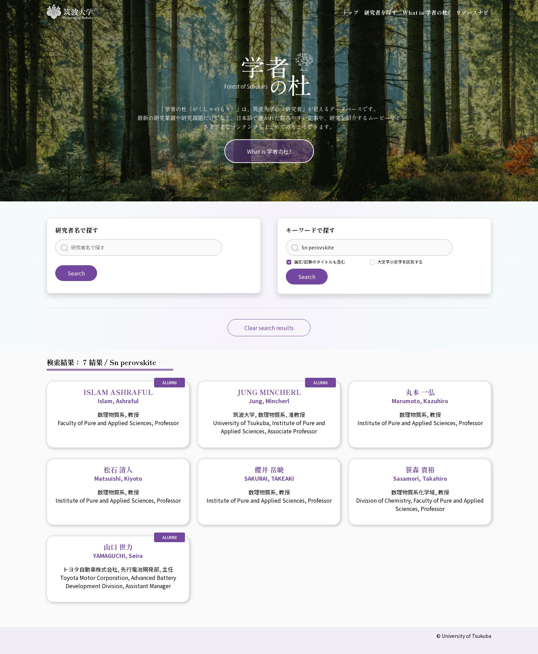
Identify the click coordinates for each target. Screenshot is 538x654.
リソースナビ (472, 12)
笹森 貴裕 (420, 473)
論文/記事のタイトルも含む (319, 262)
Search (76, 273)
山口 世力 (118, 551)
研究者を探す (380, 12)
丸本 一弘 (420, 396)
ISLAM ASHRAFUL (118, 396)
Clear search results (269, 328)
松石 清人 (118, 473)
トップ (350, 12)
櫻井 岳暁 (269, 473)
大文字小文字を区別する (400, 262)
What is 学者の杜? (426, 12)
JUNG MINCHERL (269, 396)
